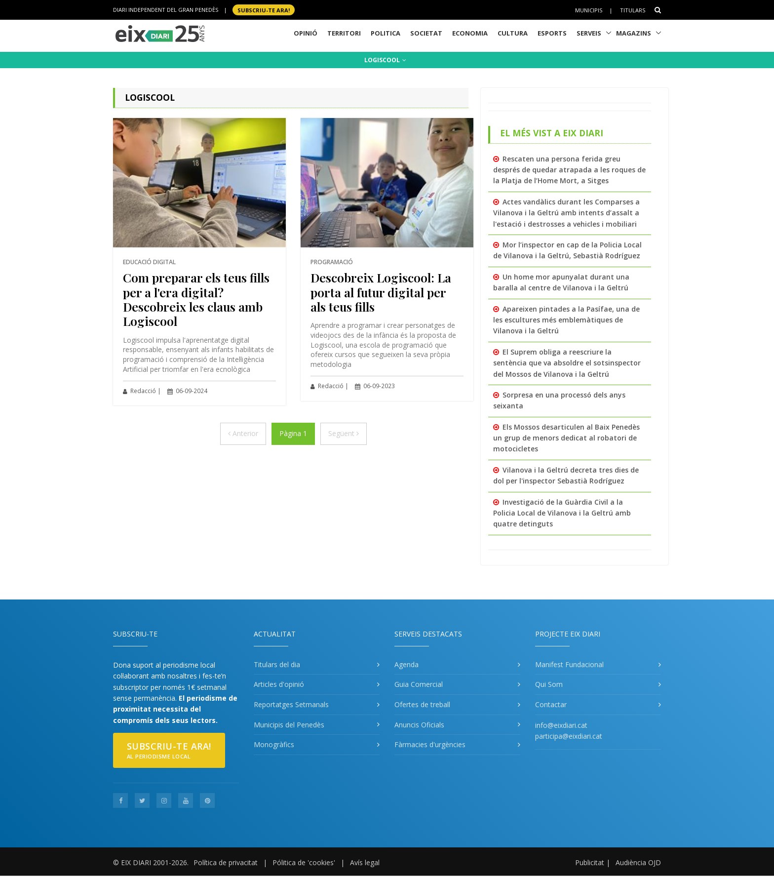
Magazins (633, 33)
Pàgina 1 (293, 433)
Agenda (406, 664)
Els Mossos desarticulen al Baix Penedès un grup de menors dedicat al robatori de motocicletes (566, 438)
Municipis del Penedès (289, 724)
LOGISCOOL (385, 60)
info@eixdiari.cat (561, 725)
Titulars (632, 10)
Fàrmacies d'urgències (429, 744)
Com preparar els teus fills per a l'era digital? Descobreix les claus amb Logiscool (196, 299)
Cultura (513, 33)
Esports (552, 33)
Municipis (588, 10)
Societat (426, 33)
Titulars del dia (277, 664)
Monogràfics (274, 744)
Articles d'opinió (279, 684)
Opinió (305, 33)
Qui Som (549, 684)
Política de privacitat (226, 862)
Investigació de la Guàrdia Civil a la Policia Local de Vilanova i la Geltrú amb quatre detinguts (562, 513)
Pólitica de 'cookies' (303, 862)
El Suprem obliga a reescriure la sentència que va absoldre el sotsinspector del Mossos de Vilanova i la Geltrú (567, 363)
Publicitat (589, 862)
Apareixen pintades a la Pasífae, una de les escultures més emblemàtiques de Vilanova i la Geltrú (566, 320)
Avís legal (365, 862)
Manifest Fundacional (569, 664)
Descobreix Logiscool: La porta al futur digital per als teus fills (380, 292)
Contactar (551, 704)
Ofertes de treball (422, 704)
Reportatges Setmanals (291, 704)
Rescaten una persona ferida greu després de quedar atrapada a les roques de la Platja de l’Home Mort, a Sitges (569, 170)
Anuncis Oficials (419, 724)
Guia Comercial (418, 684)
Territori (344, 33)
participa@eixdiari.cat (568, 736)
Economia (470, 33)
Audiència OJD (638, 862)
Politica (385, 33)
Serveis (589, 33)
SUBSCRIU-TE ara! (263, 9)
